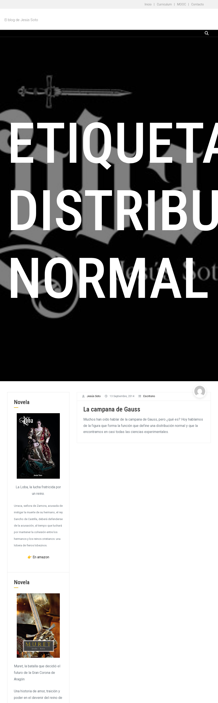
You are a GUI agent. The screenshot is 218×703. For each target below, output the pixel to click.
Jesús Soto (94, 396)
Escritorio (149, 396)
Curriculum (164, 4)
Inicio (148, 4)
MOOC (181, 4)
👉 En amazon (38, 557)
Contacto (197, 4)
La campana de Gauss (111, 409)
